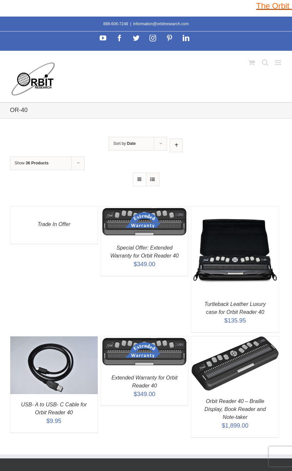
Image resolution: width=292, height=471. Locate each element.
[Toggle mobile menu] (278, 62)
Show (32, 163)
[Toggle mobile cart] (251, 62)
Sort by (124, 143)
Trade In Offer (54, 224)
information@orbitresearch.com (161, 24)
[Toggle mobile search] (265, 62)
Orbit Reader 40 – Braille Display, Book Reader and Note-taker (235, 409)
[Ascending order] (176, 145)
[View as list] (152, 179)
